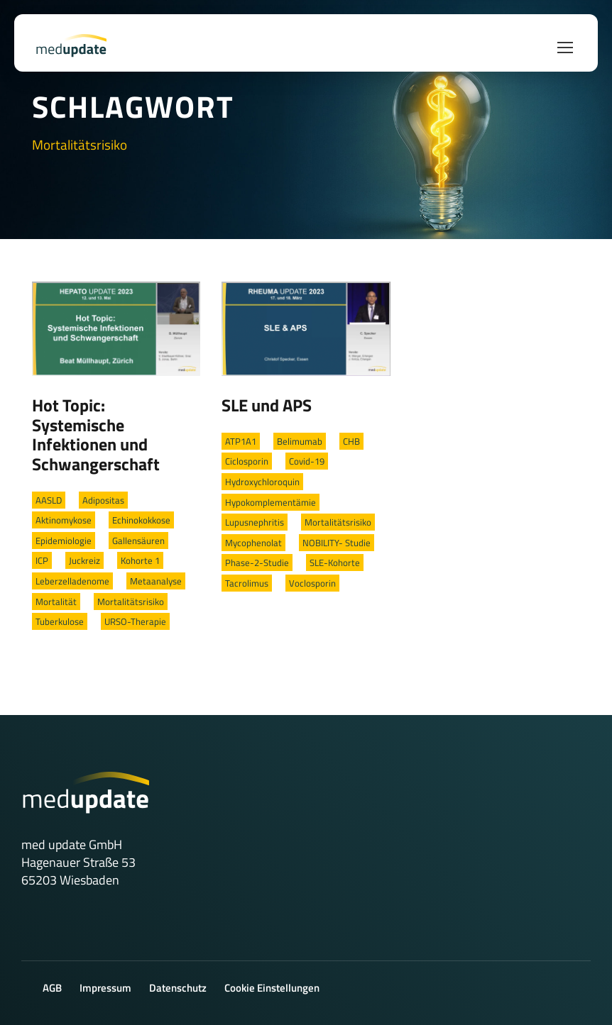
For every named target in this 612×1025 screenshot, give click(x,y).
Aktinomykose (63, 520)
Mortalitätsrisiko (130, 601)
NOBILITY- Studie (336, 543)
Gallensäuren (138, 540)
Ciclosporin (246, 461)
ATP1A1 (240, 441)
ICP (41, 560)
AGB (52, 988)
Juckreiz (84, 560)
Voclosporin (312, 583)
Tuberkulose (59, 621)
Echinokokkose (141, 520)
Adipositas (103, 500)
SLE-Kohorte (335, 562)
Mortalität (56, 601)
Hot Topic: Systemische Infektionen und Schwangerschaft (96, 434)
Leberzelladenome (72, 581)
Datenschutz (178, 988)
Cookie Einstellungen (271, 988)
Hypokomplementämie (270, 502)
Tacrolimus (246, 583)
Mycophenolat (253, 543)
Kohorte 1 (140, 560)
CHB (351, 441)
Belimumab (299, 441)
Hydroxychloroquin (262, 482)
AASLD (48, 500)
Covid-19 (306, 461)
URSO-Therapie (135, 621)
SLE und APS (267, 405)
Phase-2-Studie (257, 562)
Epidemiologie (63, 540)
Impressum (105, 988)
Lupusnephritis (254, 522)
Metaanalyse (156, 581)
